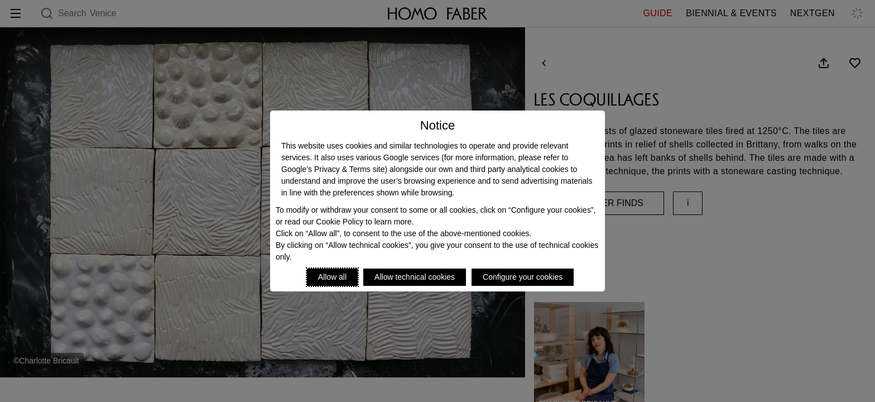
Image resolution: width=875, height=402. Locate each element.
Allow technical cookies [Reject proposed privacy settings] (414, 276)
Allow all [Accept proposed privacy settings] (332, 276)
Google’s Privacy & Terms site (332, 169)
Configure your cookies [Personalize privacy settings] (522, 276)
